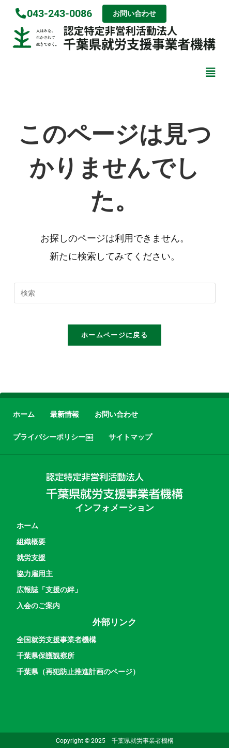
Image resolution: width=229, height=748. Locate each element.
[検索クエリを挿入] (115, 293)
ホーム (24, 414)
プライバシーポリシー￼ (53, 437)
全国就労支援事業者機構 (56, 640)
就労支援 (31, 558)
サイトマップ (130, 437)
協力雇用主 (35, 574)
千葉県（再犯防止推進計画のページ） (78, 672)
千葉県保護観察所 (45, 656)
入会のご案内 (38, 605)
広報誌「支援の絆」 (49, 590)
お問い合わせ (116, 414)
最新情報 (64, 414)
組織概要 (31, 542)
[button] (210, 72)
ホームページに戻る (114, 334)
